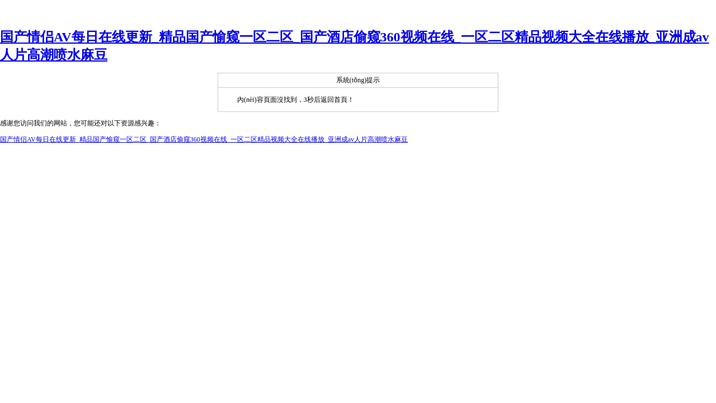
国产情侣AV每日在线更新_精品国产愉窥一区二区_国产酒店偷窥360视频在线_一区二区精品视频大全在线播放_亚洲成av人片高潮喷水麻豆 (204, 139)
